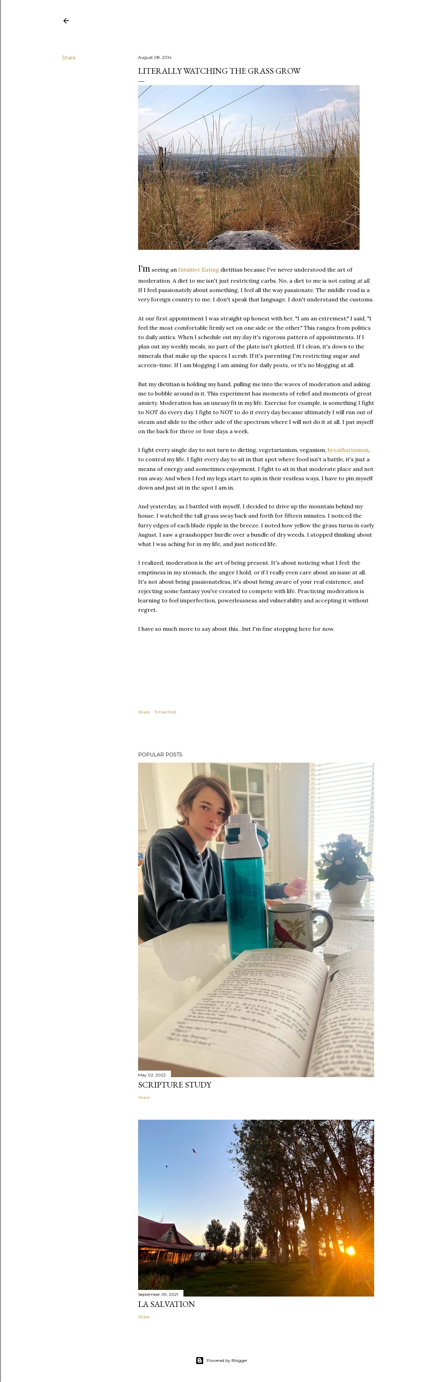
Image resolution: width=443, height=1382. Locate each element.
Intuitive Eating (198, 269)
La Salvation (166, 1304)
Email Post (166, 712)
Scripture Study (174, 1084)
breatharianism (348, 449)
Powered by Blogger (221, 1360)
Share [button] (69, 58)
